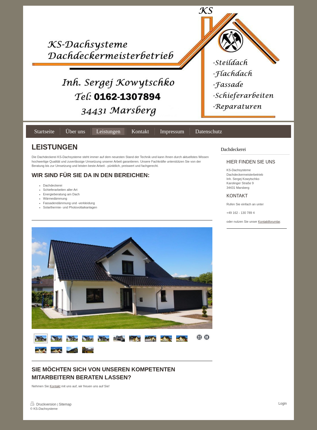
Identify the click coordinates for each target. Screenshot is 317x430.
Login (283, 404)
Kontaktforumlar (269, 221)
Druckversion (43, 404)
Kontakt (55, 386)
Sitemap (65, 404)
